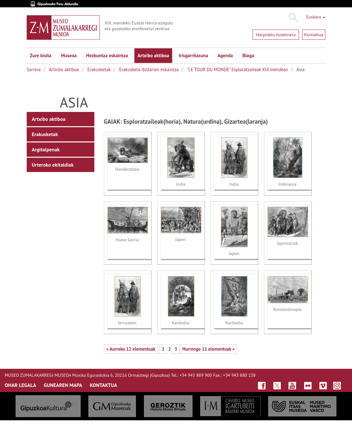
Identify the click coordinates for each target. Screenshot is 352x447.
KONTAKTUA (103, 385)
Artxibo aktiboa (153, 55)
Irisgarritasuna (193, 55)
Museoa (69, 55)
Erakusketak (99, 69)
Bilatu (292, 17)
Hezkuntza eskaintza (107, 55)
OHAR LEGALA (20, 385)
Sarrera (34, 69)
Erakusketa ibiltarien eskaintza (149, 69)
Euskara (315, 17)
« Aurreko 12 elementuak (131, 349)
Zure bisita (40, 55)
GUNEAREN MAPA (63, 385)
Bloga (248, 55)
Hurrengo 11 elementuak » (208, 349)
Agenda (225, 55)
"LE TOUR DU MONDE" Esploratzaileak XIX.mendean (237, 69)
